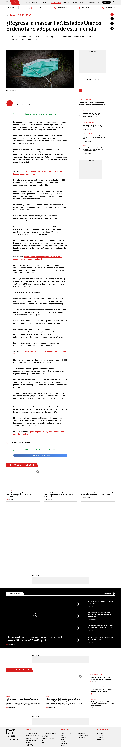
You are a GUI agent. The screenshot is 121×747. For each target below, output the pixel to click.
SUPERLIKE (100, 676)
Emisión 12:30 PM (59, 8)
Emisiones (11, 7)
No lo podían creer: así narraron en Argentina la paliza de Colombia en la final (94, 126)
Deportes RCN (44, 2)
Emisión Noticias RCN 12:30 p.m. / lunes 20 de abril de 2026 (100, 541)
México (8, 635)
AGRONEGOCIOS (82, 676)
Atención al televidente (33, 674)
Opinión (82, 2)
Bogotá (85, 145)
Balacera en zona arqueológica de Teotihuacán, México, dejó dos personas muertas (22, 639)
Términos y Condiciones (85, 691)
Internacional (33, 2)
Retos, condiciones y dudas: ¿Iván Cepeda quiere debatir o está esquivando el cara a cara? (94, 137)
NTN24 (62, 672)
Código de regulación (32, 677)
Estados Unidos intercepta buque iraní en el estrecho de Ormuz (100, 577)
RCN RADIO (63, 676)
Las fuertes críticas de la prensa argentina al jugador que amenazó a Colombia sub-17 (92, 103)
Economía (66, 2)
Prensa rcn (29, 681)
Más (109, 532)
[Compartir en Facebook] (112, 18)
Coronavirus (27, 442)
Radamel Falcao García (97, 626)
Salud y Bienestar (56, 2)
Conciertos (93, 638)
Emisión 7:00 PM (84, 8)
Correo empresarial (32, 679)
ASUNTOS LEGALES (83, 674)
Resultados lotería (96, 613)
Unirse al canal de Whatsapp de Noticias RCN (40, 114)
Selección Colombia (85, 99)
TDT (70, 672)
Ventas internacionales (48, 677)
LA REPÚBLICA (81, 672)
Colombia (24, 2)
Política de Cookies (71, 691)
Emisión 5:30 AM (35, 8)
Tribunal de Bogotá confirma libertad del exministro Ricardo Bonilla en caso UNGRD (101, 565)
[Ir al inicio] (15, 2)
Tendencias (74, 2)
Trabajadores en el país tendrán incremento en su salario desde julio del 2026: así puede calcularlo (93, 115)
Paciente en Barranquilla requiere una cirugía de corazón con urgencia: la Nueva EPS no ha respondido (23, 494)
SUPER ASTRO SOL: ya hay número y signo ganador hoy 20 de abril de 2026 (101, 617)
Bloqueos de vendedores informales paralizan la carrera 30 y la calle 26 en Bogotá (34, 577)
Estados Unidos (16, 442)
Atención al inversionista (30, 684)
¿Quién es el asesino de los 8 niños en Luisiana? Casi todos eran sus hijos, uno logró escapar (100, 553)
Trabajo (85, 111)
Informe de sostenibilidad (46, 675)
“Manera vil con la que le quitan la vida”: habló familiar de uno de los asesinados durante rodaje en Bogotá (93, 149)
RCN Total (63, 674)
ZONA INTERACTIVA (102, 674)
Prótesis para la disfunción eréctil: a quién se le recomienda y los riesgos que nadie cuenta (97, 494)
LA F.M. (62, 678)
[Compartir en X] (112, 23)
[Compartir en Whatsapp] (112, 28)
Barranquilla (10, 490)
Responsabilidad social (32, 672)
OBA (43, 681)
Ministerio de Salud (87, 490)
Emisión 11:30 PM (107, 8)
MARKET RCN (100, 678)
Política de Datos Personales (57, 691)
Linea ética (45, 679)
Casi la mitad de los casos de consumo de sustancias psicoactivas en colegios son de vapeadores (58, 494)
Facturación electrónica (49, 672)
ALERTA (63, 680)
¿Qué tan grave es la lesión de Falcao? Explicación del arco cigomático (101, 629)
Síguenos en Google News (40, 455)
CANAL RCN (106, 2)
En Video (15, 532)
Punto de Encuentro (93, 2)
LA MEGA (63, 684)
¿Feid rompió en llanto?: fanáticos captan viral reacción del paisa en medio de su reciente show (102, 642)
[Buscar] (114, 2)
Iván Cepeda (86, 133)
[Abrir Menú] (7, 2)
